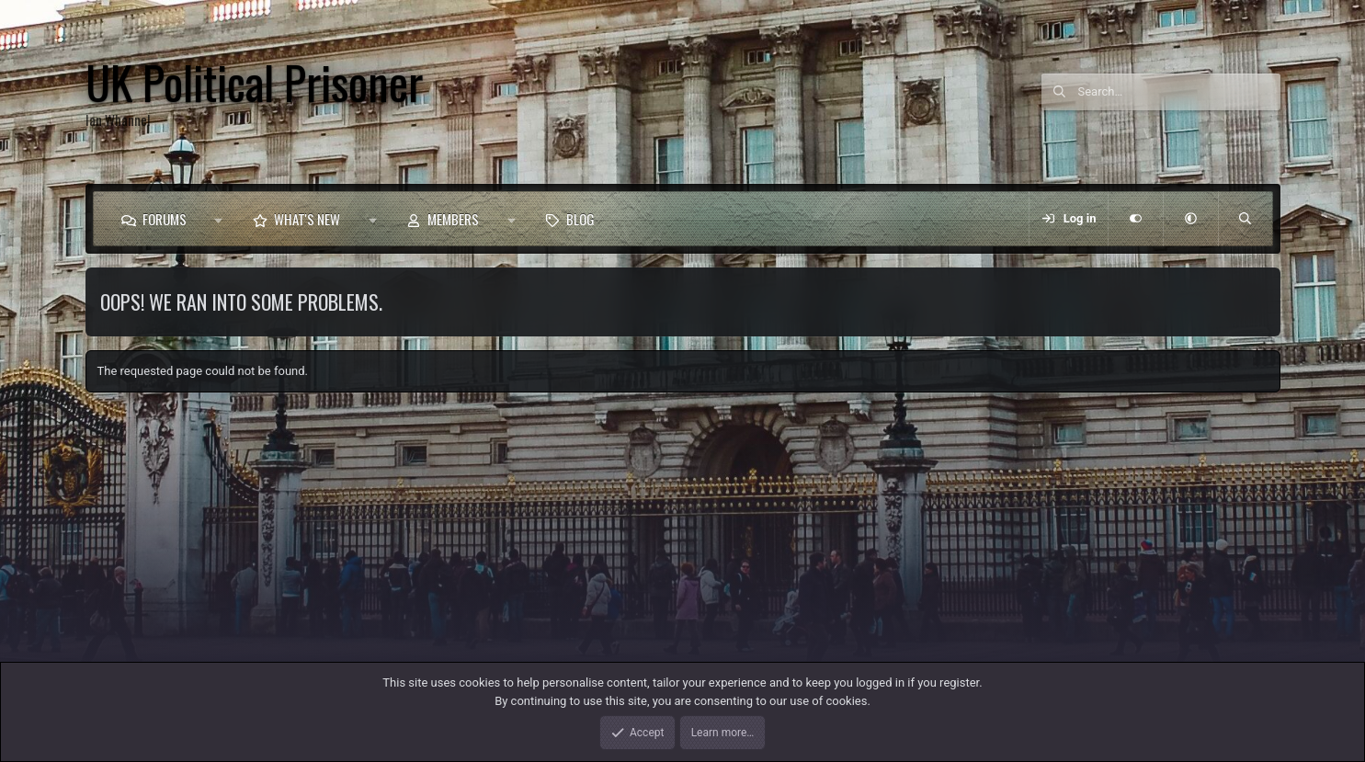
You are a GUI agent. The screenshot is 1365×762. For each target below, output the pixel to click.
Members (453, 219)
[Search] (1179, 92)
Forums (164, 219)
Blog (580, 219)
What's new (307, 219)
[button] (219, 218)
